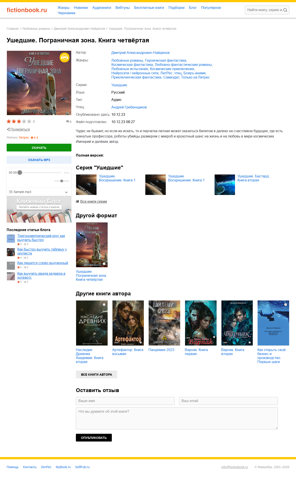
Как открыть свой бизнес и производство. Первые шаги (271, 356)
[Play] (23, 181)
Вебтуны (122, 8)
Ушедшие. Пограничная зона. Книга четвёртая (91, 275)
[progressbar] (40, 172)
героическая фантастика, (166, 60)
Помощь (13, 467)
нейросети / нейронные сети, (135, 73)
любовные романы (36, 28)
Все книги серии (93, 201)
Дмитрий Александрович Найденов (79, 28)
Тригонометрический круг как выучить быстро (41, 238)
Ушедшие (119, 85)
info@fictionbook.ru (234, 467)
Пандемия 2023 (161, 350)
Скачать (39, 147)
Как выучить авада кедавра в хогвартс (41, 275)
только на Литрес (195, 77)
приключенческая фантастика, (136, 77)
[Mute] (50, 181)
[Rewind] (13, 181)
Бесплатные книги (149, 8)
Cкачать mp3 (39, 160)
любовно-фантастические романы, (184, 65)
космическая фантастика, (132, 65)
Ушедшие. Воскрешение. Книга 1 (117, 178)
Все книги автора (96, 374)
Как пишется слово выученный (42, 263)
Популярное (211, 8)
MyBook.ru (63, 467)
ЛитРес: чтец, (171, 73)
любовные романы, (127, 60)
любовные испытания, (130, 69)
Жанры (63, 8)
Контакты (29, 467)
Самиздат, (171, 77)
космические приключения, (172, 69)
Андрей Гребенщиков (129, 107)
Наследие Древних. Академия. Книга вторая (89, 356)
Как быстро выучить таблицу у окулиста (42, 251)
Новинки (81, 8)
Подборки (176, 8)
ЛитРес (46, 467)
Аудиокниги (101, 8)
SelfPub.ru (82, 467)
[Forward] (33, 181)
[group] (39, 178)
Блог (193, 8)
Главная (13, 28)
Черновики (66, 13)
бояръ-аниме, (195, 73)
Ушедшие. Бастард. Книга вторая (253, 178)
